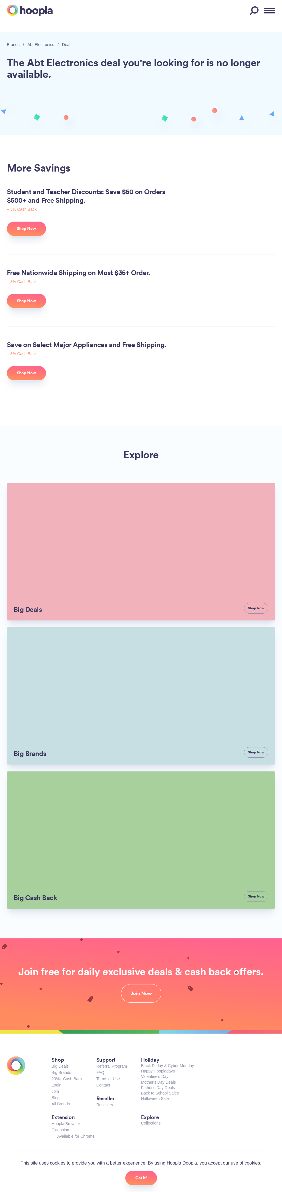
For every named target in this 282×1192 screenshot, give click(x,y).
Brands (13, 44)
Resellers (104, 1105)
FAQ (100, 1072)
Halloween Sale (155, 1098)
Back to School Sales (160, 1093)
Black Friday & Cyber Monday (167, 1065)
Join (55, 1091)
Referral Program (111, 1066)
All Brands (60, 1104)
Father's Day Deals (158, 1087)
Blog (55, 1097)
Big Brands (61, 1072)
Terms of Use (108, 1078)
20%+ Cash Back (66, 1078)
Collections (150, 1123)
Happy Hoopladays (158, 1071)
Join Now (141, 993)
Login (56, 1085)
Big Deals (60, 1066)
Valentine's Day (154, 1076)
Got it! (141, 1178)
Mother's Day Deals (158, 1082)
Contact (103, 1085)
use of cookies (245, 1163)
